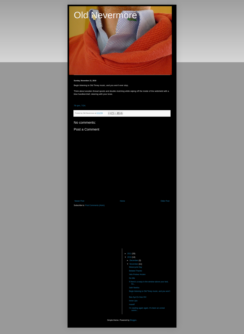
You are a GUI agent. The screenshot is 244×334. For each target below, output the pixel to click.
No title (132, 278)
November (134, 264)
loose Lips (133, 301)
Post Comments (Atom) (95, 205)
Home (122, 201)
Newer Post (79, 201)
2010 (129, 257)
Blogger (133, 320)
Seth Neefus (134, 288)
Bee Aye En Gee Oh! (137, 297)
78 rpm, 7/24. (80, 105)
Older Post (165, 201)
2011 (129, 253)
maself (131, 304)
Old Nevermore (105, 15)
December (134, 260)
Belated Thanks (135, 271)
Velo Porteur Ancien (137, 274)
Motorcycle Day (135, 267)
